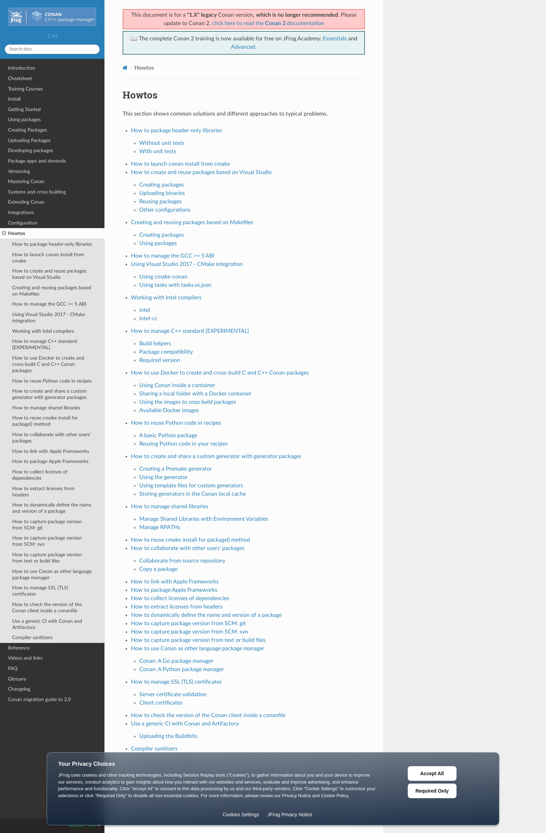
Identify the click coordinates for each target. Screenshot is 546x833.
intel (144, 310)
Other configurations (164, 210)
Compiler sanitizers (32, 637)
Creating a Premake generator (175, 469)
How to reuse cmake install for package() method (45, 421)
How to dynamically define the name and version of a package (51, 508)
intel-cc (148, 318)
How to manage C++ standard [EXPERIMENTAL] (44, 344)
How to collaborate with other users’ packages (51, 437)
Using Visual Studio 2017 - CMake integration (48, 317)
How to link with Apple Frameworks (50, 451)
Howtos (13, 233)
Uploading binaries (162, 193)
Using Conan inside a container (177, 385)
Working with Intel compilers (43, 331)
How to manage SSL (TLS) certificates (40, 591)
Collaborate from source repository (182, 561)
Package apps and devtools (37, 161)
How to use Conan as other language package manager (52, 574)
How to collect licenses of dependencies (40, 475)
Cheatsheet (20, 78)
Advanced (243, 47)
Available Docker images (169, 410)
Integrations (21, 212)
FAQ (12, 668)
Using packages (24, 119)
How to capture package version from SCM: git (47, 525)
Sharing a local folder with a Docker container (195, 393)
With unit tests (157, 151)
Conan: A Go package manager (176, 661)
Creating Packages (27, 130)
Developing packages (30, 150)
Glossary (17, 679)
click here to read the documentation (268, 23)
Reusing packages (160, 201)
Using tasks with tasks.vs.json (175, 285)
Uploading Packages (29, 140)
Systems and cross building (37, 192)
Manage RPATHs (159, 527)
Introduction (21, 68)
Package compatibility (166, 352)
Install (14, 99)
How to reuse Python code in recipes (52, 381)
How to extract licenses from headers (43, 491)
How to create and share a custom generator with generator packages (49, 394)
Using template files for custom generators (191, 485)
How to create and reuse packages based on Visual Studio (49, 274)
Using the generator (163, 477)
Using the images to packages (187, 402)
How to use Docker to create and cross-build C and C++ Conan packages (48, 364)
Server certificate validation (172, 694)
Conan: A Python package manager (181, 669)
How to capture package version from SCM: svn (47, 541)
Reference (19, 648)
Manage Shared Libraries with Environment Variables (203, 519)
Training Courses (25, 89)
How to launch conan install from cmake (48, 258)
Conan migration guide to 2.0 (39, 699)
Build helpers (155, 343)
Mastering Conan (26, 181)
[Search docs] (52, 49)
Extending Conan (26, 202)
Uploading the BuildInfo (168, 736)
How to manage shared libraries (46, 407)
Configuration (23, 223)
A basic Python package (168, 435)
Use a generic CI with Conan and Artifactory (47, 624)
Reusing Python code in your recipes (183, 444)
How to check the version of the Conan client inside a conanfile (47, 607)
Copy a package (158, 569)
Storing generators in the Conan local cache (192, 494)
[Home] (125, 68)
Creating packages (161, 185)
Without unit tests (162, 143)
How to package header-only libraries (52, 244)
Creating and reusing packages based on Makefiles (51, 291)
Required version (159, 360)
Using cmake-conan (163, 277)
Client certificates (160, 703)
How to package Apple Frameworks (50, 461)
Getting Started (24, 109)
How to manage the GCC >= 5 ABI (49, 304)
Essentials (335, 38)
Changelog (19, 689)
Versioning (19, 171)
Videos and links (25, 658)
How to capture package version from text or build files (47, 558)
